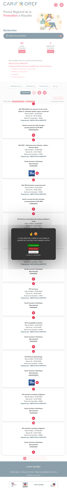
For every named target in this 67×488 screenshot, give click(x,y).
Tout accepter (33, 245)
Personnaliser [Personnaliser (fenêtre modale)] (33, 252)
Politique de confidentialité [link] (33, 255)
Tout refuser (33, 248)
